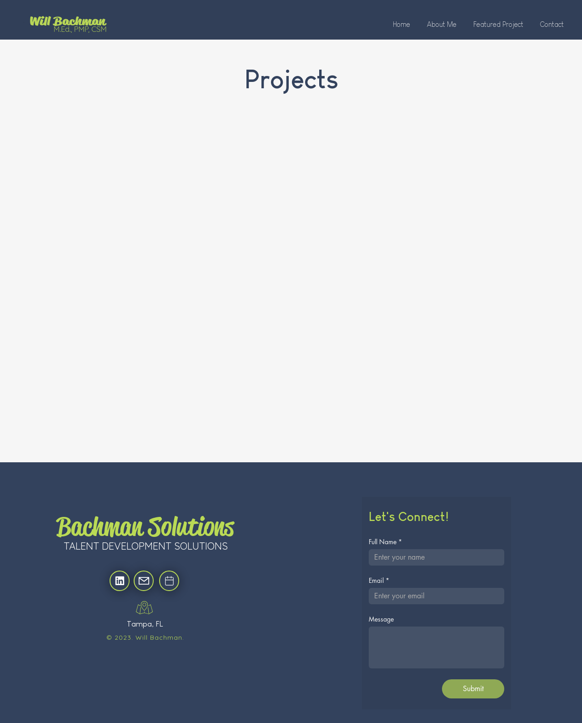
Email (379, 580)
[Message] (436, 647)
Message (381, 619)
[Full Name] (434, 557)
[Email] (434, 596)
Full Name (385, 542)
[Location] (120, 581)
